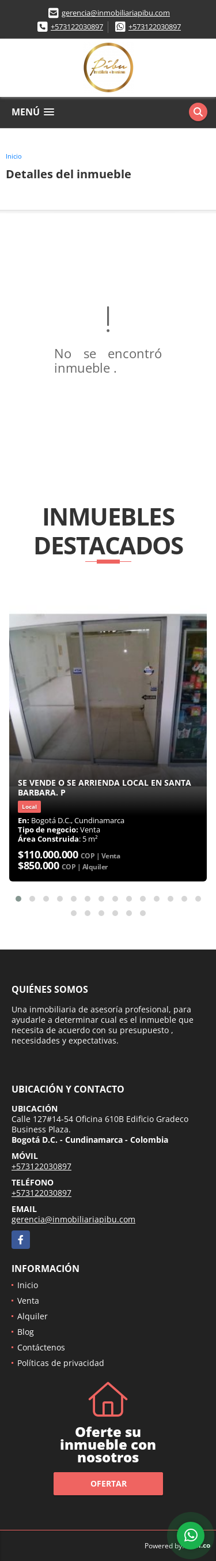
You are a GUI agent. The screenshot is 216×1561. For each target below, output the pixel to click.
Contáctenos (41, 1347)
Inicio (14, 156)
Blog (25, 1331)
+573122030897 (77, 26)
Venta (28, 1300)
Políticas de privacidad (60, 1362)
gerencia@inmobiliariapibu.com (116, 12)
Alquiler (32, 1316)
